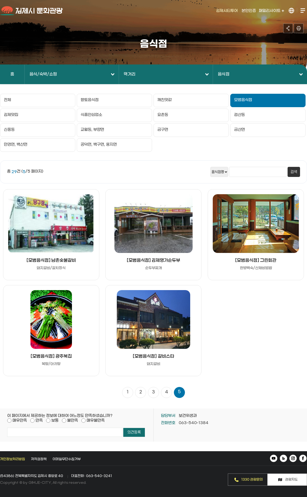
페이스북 (303, 459)
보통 (55, 420)
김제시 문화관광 (32, 11)
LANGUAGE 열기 (291, 11)
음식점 (223, 74)
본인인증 (249, 10)
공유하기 (288, 28)
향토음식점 (90, 100)
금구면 (162, 129)
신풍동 (9, 129)
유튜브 (274, 459)
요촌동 (162, 114)
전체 (7, 100)
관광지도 (291, 480)
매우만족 (19, 420)
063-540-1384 (193, 423)
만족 (39, 420)
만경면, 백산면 (15, 144)
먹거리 (129, 74)
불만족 (72, 420)
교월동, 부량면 (92, 129)
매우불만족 (96, 420)
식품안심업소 (91, 114)
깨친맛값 (164, 100)
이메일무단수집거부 (67, 459)
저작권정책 (39, 459)
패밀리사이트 (271, 10)
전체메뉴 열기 (302, 11)
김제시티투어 (227, 10)
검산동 (239, 114)
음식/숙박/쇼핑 (43, 74)
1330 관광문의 (252, 480)
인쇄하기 (298, 28)
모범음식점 (243, 100)
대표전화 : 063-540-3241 (91, 476)
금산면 (239, 129)
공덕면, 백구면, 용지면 (99, 144)
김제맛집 (11, 114)
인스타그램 (293, 459)
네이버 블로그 (283, 459)
